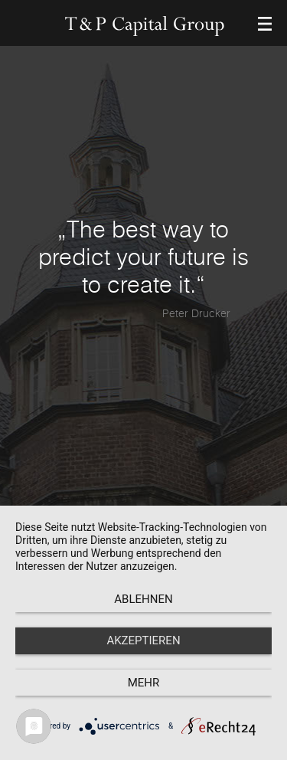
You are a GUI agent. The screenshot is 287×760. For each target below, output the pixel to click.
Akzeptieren (143, 640)
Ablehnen (143, 599)
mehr (144, 683)
